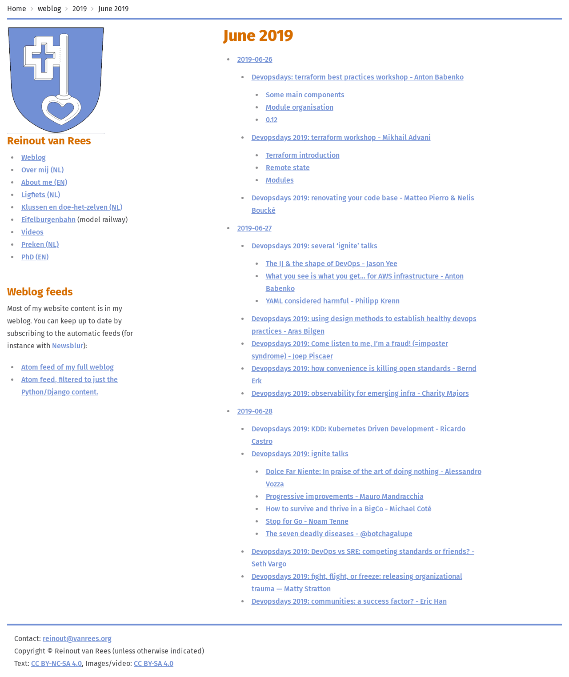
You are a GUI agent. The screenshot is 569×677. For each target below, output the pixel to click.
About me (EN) (44, 182)
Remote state (288, 167)
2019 (79, 8)
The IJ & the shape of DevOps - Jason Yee (331, 263)
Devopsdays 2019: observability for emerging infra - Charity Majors (360, 393)
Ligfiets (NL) (40, 195)
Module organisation (299, 107)
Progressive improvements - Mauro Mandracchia (345, 496)
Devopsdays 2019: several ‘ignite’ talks (314, 246)
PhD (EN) (34, 257)
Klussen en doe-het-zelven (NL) (71, 207)
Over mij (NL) (42, 170)
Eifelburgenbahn (48, 219)
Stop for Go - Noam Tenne (307, 521)
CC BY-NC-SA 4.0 (56, 663)
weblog (49, 8)
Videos (32, 232)
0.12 (271, 119)
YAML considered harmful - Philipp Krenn (333, 301)
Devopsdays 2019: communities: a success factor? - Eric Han (349, 601)
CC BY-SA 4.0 (153, 663)
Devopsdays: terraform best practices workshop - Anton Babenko (358, 77)
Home (16, 8)
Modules (280, 180)
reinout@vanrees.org (77, 638)
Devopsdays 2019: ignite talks (300, 454)
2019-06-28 (254, 411)
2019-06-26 (254, 59)
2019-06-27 (254, 228)
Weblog (33, 157)
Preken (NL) (40, 244)
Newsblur (67, 346)
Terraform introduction (303, 155)
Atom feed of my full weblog (67, 367)
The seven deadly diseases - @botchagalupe (339, 534)
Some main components (305, 95)
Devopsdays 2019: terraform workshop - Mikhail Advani (341, 137)
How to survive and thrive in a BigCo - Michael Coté (349, 509)
